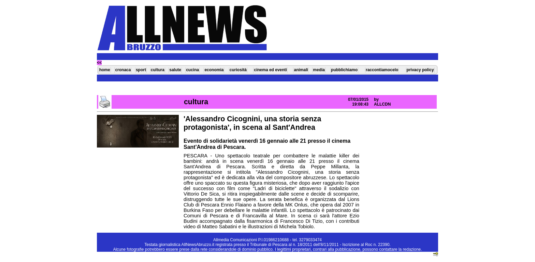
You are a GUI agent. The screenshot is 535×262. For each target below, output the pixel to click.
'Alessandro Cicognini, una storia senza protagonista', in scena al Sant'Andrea (252, 123)
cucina (192, 69)
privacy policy (420, 69)
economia (213, 69)
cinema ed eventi (270, 69)
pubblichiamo (344, 69)
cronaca (123, 69)
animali (301, 69)
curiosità (238, 69)
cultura (157, 69)
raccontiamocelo (382, 69)
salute (175, 69)
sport (141, 69)
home (104, 69)
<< (99, 62)
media (319, 69)
